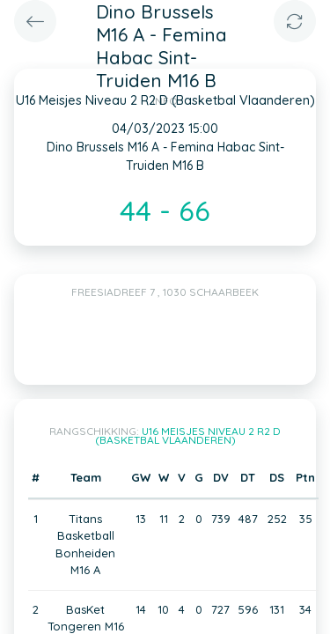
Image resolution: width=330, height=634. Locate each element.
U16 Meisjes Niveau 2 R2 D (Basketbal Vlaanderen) (188, 435)
